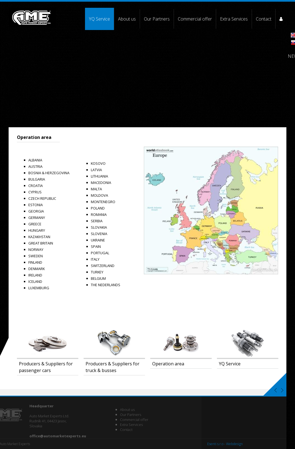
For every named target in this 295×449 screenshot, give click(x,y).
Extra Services (234, 19)
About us (127, 19)
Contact (263, 19)
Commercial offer (195, 19)
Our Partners (157, 19)
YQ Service (99, 19)
